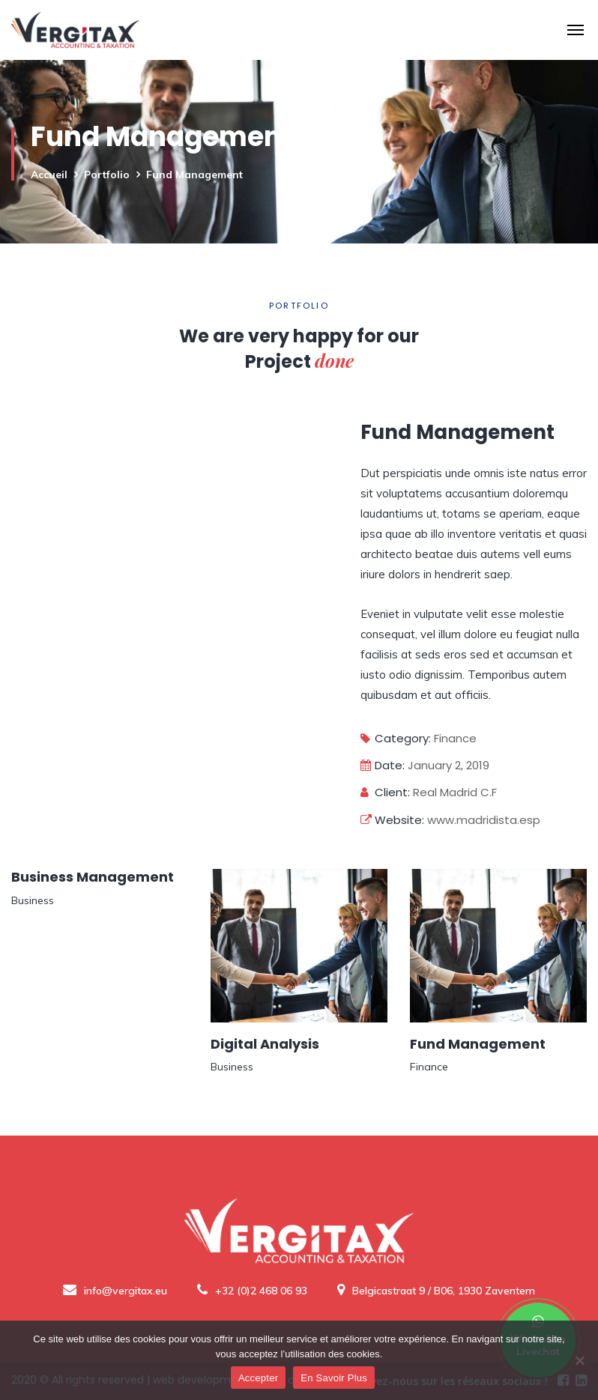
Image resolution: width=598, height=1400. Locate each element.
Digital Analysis (265, 1043)
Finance (455, 738)
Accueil (49, 174)
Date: (382, 765)
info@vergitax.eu (115, 1290)
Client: (385, 792)
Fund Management (478, 1043)
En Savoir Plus (333, 1378)
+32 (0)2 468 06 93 (252, 1290)
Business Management (92, 876)
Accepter (258, 1378)
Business (32, 900)
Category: (395, 738)
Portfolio (107, 174)
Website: (392, 820)
